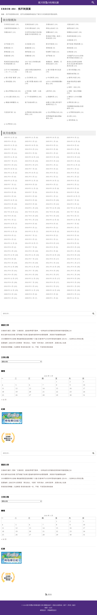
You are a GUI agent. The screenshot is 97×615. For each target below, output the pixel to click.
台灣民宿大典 (71, 102)
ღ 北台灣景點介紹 (52, 112)
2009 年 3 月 (8, 298)
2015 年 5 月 (71, 235)
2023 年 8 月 (71, 157)
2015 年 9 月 (71, 231)
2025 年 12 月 (9, 137)
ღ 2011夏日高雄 (10, 97)
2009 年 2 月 (29, 298)
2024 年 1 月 (50, 153)
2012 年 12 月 (9, 255)
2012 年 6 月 (50, 259)
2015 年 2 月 (50, 239)
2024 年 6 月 (29, 149)
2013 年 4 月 (8, 251)
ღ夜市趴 (49, 91)
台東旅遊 (70, 52)
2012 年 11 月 (30, 255)
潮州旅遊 (28, 52)
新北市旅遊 (50, 44)
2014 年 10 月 (30, 243)
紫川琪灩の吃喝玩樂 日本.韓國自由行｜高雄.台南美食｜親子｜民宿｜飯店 (50, 605)
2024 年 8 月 (71, 145)
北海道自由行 (30, 24)
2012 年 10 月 (51, 255)
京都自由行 (50, 24)
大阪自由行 (71, 24)
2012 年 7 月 (29, 259)
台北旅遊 (28, 44)
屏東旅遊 (7, 52)
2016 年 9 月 (29, 224)
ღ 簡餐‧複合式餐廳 (74, 91)
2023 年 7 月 (8, 161)
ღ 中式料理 (50, 77)
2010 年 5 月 (71, 282)
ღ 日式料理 (29, 77)
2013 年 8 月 (8, 247)
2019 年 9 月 (71, 188)
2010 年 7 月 (29, 282)
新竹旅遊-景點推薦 (73, 44)
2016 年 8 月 (50, 224)
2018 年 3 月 (71, 204)
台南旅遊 (70, 40)
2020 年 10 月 (51, 180)
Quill (50, 608)
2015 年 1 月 (71, 239)
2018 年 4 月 (50, 204)
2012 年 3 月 (29, 263)
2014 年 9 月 (50, 243)
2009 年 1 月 (50, 298)
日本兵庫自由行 (30, 28)
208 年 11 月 (71, 298)
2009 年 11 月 (30, 290)
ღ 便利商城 (71, 120)
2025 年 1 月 (50, 141)
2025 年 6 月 (71, 137)
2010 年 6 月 (50, 282)
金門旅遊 (49, 56)
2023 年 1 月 (50, 165)
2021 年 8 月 (71, 173)
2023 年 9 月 (50, 157)
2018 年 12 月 (72, 196)
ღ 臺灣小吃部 (72, 77)
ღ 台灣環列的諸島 (73, 112)
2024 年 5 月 (50, 149)
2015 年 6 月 (50, 235)
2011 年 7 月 (29, 271)
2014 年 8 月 (71, 243)
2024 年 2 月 (29, 153)
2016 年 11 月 (72, 220)
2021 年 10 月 (30, 173)
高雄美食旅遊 (71, 36)
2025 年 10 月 (51, 137)
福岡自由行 (71, 28)
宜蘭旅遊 (28, 56)
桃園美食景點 (71, 74)
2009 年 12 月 (9, 290)
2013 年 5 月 (71, 247)
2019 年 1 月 (50, 196)
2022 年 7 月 (29, 169)
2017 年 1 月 (29, 220)
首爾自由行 (50, 32)
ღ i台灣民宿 (8, 124)
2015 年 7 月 (29, 235)
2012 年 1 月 (71, 263)
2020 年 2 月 (71, 184)
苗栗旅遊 (7, 48)
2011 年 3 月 (29, 274)
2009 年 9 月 (71, 290)
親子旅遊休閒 (30, 102)
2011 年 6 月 (50, 271)
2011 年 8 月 (8, 271)
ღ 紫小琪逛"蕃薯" (10, 77)
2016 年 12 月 (51, 220)
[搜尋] (93, 313)
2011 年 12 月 (9, 267)
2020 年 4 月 (50, 184)
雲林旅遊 (49, 48)
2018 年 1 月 (29, 208)
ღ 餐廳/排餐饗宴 (10, 102)
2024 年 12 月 (72, 141)
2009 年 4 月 (71, 294)
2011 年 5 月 (71, 271)
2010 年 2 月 (50, 286)
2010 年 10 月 (51, 278)
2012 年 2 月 (50, 263)
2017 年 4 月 (50, 216)
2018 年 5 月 (29, 204)
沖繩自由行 (8, 32)
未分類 (69, 116)
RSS (48, 594)
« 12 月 (4, 400)
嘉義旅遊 (28, 48)
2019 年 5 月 (71, 192)
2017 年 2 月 (8, 220)
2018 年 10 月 (9, 200)
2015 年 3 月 (29, 239)
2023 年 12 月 (72, 153)
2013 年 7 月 (29, 247)
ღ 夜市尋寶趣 (72, 70)
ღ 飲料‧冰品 (72, 87)
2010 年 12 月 (9, 278)
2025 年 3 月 (29, 141)
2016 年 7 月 (71, 224)
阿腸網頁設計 (52, 610)
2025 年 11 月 (30, 137)
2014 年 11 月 (9, 243)
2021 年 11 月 (9, 173)
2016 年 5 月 (29, 227)
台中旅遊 (7, 44)
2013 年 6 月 (50, 247)
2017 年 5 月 (29, 216)
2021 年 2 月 (50, 177)
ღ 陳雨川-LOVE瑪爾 (74, 97)
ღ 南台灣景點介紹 (10, 91)
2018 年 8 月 (50, 200)
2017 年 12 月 (51, 208)
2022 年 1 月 (71, 169)
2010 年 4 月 (8, 286)
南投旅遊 (70, 48)
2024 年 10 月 (30, 145)
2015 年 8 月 (8, 235)
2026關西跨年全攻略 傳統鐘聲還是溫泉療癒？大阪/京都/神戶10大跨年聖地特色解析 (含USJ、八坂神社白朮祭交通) (42, 339)
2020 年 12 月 (9, 180)
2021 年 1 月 (71, 177)
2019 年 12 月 (9, 188)
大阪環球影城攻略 (10, 28)
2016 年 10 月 (9, 224)
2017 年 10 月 (9, 212)
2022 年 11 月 (72, 165)
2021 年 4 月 (8, 177)
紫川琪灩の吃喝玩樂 (48, 2)
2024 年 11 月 (9, 145)
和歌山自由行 (51, 28)
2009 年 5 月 (50, 294)
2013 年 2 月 (50, 251)
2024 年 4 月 (71, 149)
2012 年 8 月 (8, 259)
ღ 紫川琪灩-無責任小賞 (33, 81)
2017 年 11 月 (72, 208)
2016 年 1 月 (71, 227)
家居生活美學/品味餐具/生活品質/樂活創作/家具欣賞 (75, 64)
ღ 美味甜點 (8, 81)
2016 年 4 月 (50, 227)
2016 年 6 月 (8, 227)
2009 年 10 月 (51, 290)
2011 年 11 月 (30, 267)
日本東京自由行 (9, 24)
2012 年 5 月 (71, 259)
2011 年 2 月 (50, 274)
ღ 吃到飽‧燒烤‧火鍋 (33, 91)
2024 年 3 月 (8, 153)
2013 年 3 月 (29, 251)
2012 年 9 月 (71, 255)
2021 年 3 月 (29, 177)
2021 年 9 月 (50, 173)
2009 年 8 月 (8, 294)
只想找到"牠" (8, 112)
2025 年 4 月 (8, 141)
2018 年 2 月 (8, 208)
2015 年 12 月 (9, 231)
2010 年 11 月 (30, 278)
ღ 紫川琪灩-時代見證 (53, 70)
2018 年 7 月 (71, 200)
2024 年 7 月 (8, 149)
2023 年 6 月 (29, 161)
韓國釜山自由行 (72, 32)
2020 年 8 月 (71, 180)
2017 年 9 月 (29, 212)
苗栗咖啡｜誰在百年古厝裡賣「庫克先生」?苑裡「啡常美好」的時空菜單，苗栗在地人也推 (33, 343)
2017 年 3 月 (71, 216)
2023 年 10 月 (30, 157)
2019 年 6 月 (50, 192)
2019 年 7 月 (29, 192)
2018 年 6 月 (8, 204)
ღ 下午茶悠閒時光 (31, 97)
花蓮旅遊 (7, 56)
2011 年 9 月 (71, 267)
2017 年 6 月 (8, 216)
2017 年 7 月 (71, 212)
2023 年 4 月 (71, 161)
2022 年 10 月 (9, 169)
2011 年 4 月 (8, 274)
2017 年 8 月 (50, 212)
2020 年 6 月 (29, 184)
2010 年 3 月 (29, 286)
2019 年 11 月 (30, 188)
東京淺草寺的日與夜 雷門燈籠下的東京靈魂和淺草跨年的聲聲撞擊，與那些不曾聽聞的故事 (33, 335)
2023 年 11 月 (9, 157)
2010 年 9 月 (71, 278)
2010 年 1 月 (71, 286)
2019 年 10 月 (51, 188)
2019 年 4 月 (8, 196)
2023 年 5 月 (50, 161)
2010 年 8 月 (8, 282)
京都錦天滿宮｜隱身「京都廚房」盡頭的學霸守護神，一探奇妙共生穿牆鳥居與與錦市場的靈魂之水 (36, 331)
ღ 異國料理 (50, 97)
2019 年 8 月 (8, 192)
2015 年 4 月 (8, 239)
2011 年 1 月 (71, 274)
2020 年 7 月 (8, 184)
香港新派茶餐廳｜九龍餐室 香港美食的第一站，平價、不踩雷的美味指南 (27, 347)
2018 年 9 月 (29, 200)
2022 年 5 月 (50, 169)
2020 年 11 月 (30, 180)
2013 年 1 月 (71, 251)
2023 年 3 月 (8, 165)
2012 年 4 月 (8, 263)
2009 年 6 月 (29, 294)
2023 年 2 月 (29, 165)
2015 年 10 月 (51, 231)
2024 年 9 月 (50, 145)
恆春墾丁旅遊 (51, 52)
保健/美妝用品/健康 (74, 81)
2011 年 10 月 (51, 267)
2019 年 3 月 (29, 196)
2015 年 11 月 (30, 231)
